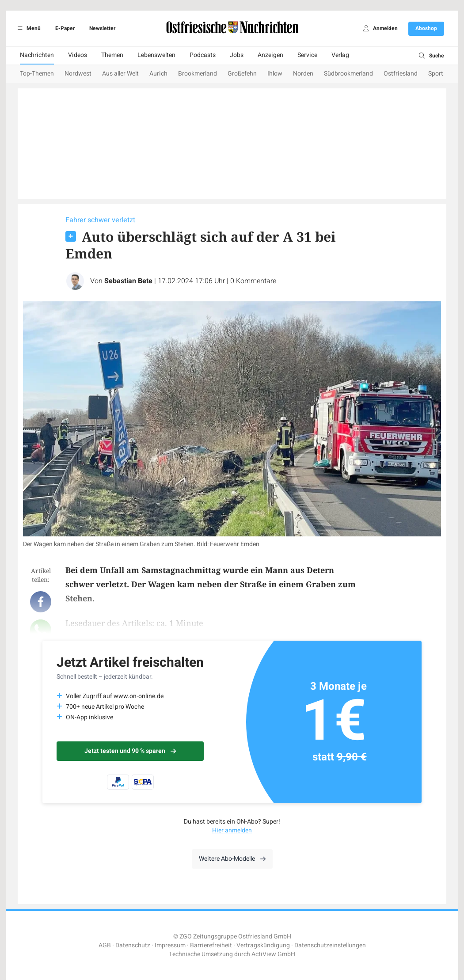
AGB (105, 945)
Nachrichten (37, 55)
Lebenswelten (156, 55)
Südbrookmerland (348, 73)
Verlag (340, 55)
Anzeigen (270, 55)
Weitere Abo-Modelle (232, 858)
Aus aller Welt (120, 73)
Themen (112, 55)
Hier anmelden (232, 830)
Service (307, 55)
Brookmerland (197, 73)
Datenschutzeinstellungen (330, 945)
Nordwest (78, 73)
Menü (28, 28)
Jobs (236, 55)
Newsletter (102, 28)
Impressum (170, 945)
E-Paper (65, 28)
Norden (303, 73)
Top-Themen (37, 73)
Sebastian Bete (128, 281)
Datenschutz (132, 945)
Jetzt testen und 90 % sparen (130, 751)
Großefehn (242, 73)
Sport (435, 73)
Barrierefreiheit (211, 945)
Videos (77, 55)
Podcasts (203, 55)
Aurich (158, 73)
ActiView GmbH (273, 954)
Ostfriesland (401, 73)
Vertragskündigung (263, 945)
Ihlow (274, 73)
